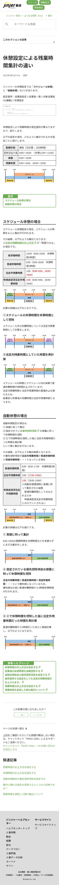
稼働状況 (45, 2)
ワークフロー (13, 849)
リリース (32, 2)
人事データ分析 (14, 857)
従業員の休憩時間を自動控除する (22, 671)
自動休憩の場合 (13, 204)
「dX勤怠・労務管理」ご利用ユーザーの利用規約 (34, 875)
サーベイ (11, 861)
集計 (50, 15)
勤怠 (8, 836)
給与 (8, 845)
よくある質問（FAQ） (34, 15)
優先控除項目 (29, 430)
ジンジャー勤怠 (13, 15)
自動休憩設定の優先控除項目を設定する (26, 674)
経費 (8, 840)
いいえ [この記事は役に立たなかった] (39, 715)
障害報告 (38, 7)
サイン (9, 865)
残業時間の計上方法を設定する (21, 686)
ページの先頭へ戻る (15, 728)
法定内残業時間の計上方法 (19, 242)
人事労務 (11, 832)
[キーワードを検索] (29, 24)
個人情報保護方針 (34, 872)
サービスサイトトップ (45, 826)
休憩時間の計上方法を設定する (21, 667)
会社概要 (21, 872)
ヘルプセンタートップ (18, 828)
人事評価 (11, 853)
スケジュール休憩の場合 (18, 200)
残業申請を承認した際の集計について (25, 689)
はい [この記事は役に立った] (22, 715)
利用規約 (9, 875)
